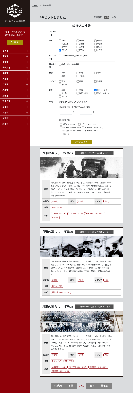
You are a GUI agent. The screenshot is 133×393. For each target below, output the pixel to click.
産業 (62, 90)
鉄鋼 (80, 73)
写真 (62, 81)
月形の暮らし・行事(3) (57, 306)
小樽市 (5, 51)
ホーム (35, 5)
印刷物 (98, 81)
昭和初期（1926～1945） (71, 127)
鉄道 (62, 76)
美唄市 (5, 73)
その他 (81, 76)
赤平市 (5, 90)
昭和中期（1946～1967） (93, 127)
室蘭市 (5, 56)
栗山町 (5, 107)
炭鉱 (62, 73)
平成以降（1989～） (91, 131)
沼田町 (5, 118)
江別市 (5, 84)
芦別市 (5, 79)
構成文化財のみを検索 (67, 64)
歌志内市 (6, 101)
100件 (113, 17)
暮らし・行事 (101, 90)
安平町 (5, 124)
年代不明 (64, 134)
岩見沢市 (6, 68)
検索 (15, 42)
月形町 (5, 112)
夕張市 (5, 62)
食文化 (63, 93)
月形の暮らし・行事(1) (57, 153)
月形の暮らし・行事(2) (57, 231)
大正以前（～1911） (69, 124)
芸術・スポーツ (102, 93)
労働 (80, 90)
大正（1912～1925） (88, 124)
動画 (80, 81)
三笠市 (5, 96)
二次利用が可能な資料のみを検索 (67, 56)
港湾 (98, 73)
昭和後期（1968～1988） (71, 131)
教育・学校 (82, 93)
